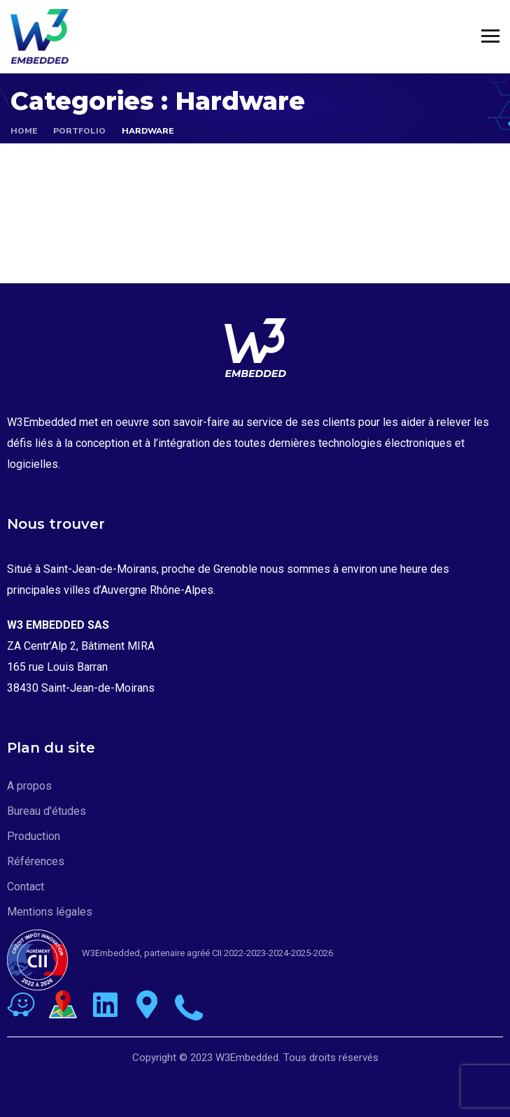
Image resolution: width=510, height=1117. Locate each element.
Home (23, 130)
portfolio (79, 130)
